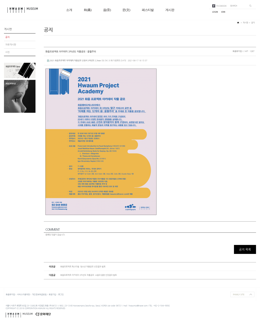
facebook (221, 6)
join (223, 12)
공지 (7, 37)
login (215, 12)
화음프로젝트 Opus (13, 66)
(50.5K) (78, 60)
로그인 (61, 294)
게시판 (169, 10)
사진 (7, 52)
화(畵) (88, 10)
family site (238, 294)
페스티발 (148, 10)
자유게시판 (10, 44)
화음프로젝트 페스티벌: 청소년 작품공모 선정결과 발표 (82, 266)
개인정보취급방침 (39, 294)
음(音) (107, 10)
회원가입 (52, 294)
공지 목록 (245, 249)
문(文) (126, 10)
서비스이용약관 (23, 294)
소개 (69, 10)
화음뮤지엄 (10, 294)
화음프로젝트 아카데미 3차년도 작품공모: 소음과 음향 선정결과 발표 (88, 275)
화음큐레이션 (11, 83)
